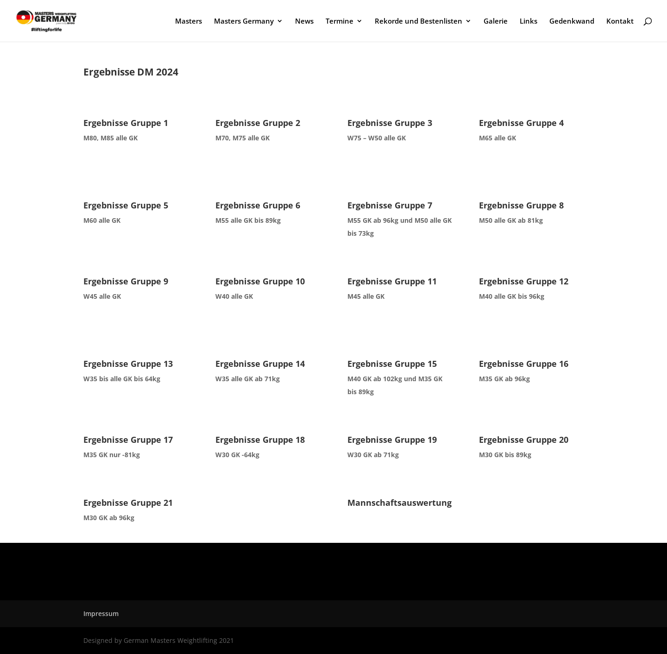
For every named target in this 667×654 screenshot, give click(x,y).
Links (528, 21)
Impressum (101, 613)
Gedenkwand (571, 21)
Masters (188, 21)
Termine (339, 21)
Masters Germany (244, 21)
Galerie (496, 21)
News (304, 21)
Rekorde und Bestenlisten (418, 21)
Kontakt (620, 21)
